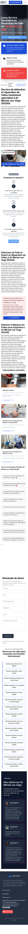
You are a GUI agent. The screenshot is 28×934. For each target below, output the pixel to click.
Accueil (4, 85)
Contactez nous (8, 636)
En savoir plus (7, 400)
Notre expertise (6, 897)
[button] (13, 476)
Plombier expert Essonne (10, 85)
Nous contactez (6, 890)
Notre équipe (5, 893)
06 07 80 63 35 (15, 2)
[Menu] (25, 2)
